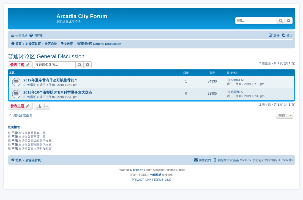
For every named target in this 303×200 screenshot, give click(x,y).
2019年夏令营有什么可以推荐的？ (50, 80)
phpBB (137, 169)
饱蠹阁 (31, 84)
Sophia (235, 79)
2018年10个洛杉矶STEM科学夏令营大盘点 (57, 92)
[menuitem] (36, 35)
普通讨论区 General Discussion (46, 56)
